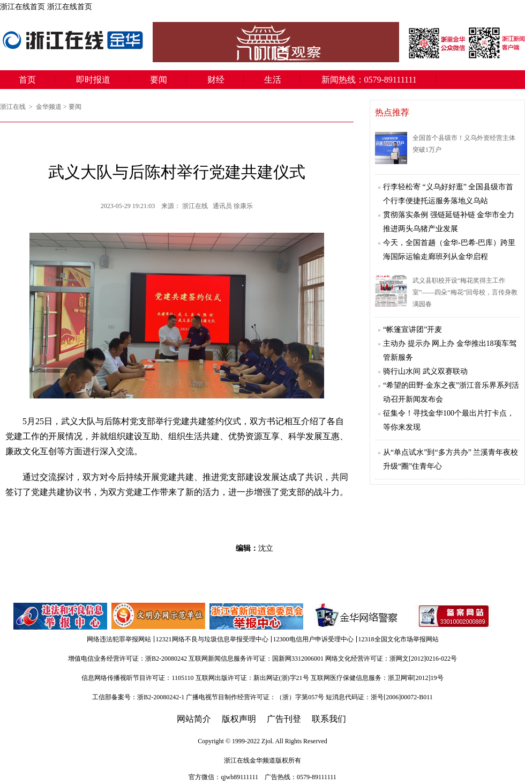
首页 (27, 79)
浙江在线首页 (22, 7)
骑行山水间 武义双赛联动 (425, 371)
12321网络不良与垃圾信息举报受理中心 (212, 639)
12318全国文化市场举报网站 (398, 639)
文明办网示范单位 (159, 616)
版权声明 (239, 718)
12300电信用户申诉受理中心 (313, 639)
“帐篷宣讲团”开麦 (412, 330)
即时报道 (93, 79)
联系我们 (329, 718)
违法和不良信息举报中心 (61, 616)
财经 (215, 79)
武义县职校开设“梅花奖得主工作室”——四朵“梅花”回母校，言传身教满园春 (465, 292)
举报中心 (257, 616)
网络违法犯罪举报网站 (119, 639)
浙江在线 (13, 106)
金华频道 (49, 106)
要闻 (158, 79)
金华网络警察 (355, 616)
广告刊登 (284, 718)
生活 (272, 79)
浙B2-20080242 (166, 658)
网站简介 (194, 718)
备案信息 (454, 616)
